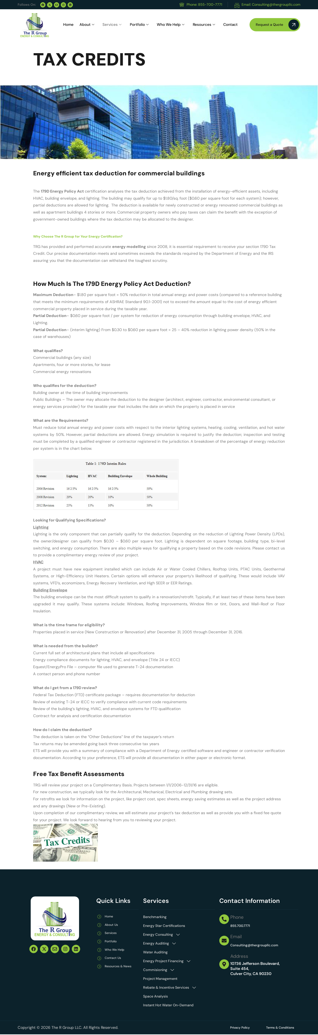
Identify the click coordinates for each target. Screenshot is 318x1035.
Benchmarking (155, 917)
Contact (227, 24)
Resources (201, 24)
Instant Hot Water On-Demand (168, 1005)
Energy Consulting (161, 935)
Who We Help (168, 24)
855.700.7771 (241, 925)
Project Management (160, 978)
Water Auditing (155, 952)
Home (68, 24)
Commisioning (158, 970)
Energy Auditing (159, 943)
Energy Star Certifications (164, 925)
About (87, 24)
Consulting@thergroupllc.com (257, 945)
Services (111, 24)
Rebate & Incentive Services (169, 988)
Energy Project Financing (166, 961)
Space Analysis (155, 996)
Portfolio (138, 24)
